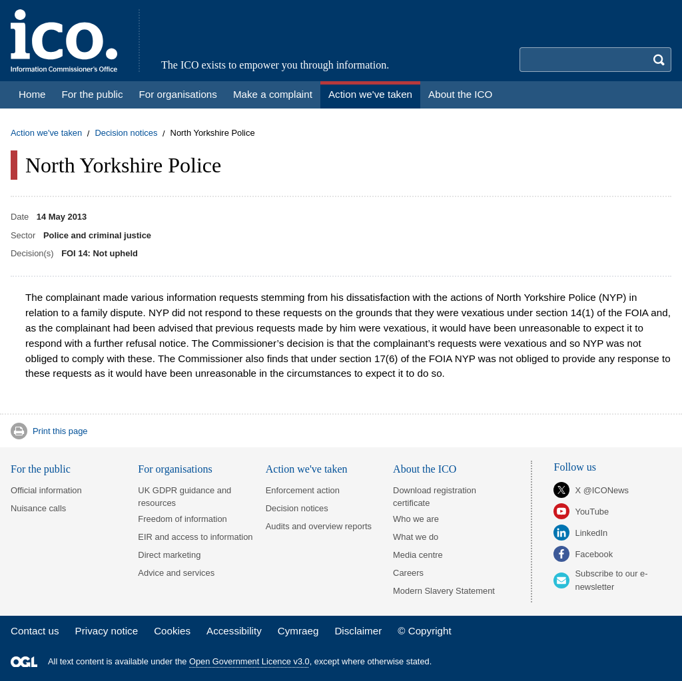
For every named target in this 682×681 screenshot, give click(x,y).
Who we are (416, 519)
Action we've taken (46, 133)
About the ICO (424, 469)
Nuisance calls (38, 508)
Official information (46, 490)
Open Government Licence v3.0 (249, 661)
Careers (408, 573)
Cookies (172, 630)
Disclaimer (358, 630)
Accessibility (234, 630)
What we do (415, 537)
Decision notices (126, 133)
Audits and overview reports (319, 526)
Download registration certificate (434, 496)
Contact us (35, 630)
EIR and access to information (195, 537)
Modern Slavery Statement (444, 591)
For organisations (175, 469)
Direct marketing (169, 555)
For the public (41, 469)
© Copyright (424, 630)
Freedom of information (182, 519)
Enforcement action (303, 490)
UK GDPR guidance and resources (184, 496)
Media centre (418, 555)
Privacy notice (107, 630)
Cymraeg (298, 630)
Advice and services (176, 573)
